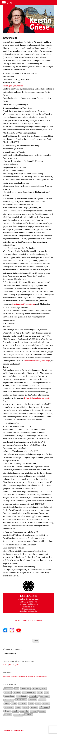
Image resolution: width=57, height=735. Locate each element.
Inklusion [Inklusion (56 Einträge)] (33, 700)
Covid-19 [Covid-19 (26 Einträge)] (7, 692)
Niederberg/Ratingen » (16, 665)
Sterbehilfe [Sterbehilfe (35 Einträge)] (24, 711)
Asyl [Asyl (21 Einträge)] (16, 688)
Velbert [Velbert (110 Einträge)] (8, 714)
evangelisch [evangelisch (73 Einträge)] (9, 696)
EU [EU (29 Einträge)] (47, 692)
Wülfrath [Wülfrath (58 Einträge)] (28, 715)
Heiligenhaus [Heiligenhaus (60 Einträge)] (20, 700)
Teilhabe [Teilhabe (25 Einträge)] (34, 711)
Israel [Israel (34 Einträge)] (14, 703)
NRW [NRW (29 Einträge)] (18, 707)
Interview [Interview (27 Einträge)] (42, 700)
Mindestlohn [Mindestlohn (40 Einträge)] (9, 707)
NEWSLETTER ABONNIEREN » (28, 620)
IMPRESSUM (8, 730)
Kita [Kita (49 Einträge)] (31, 703)
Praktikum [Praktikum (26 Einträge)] (34, 707)
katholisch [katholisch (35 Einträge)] (23, 703)
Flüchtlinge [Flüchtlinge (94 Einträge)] (22, 696)
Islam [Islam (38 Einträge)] (7, 703)
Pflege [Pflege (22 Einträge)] (25, 707)
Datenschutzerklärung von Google (37, 361)
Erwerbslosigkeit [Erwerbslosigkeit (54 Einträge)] (29, 692)
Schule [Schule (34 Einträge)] (15, 711)
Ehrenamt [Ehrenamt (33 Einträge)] (17, 692)
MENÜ (10, 3)
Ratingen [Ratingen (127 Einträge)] (44, 707)
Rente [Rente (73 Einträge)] (7, 711)
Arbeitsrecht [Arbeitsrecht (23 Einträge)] (8, 688)
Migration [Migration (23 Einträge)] (45, 703)
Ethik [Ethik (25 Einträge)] (40, 692)
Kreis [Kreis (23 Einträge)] (38, 703)
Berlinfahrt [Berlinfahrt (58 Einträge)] (25, 689)
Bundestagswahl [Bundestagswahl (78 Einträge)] (39, 689)
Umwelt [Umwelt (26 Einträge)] (42, 711)
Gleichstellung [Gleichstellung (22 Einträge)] (8, 700)
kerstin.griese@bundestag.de (14, 86)
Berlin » (5, 665)
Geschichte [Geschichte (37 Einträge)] (34, 696)
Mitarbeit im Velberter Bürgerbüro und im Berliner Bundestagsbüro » (25, 676)
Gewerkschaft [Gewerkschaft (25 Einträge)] (44, 696)
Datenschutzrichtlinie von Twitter (37, 398)
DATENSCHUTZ (20, 730)
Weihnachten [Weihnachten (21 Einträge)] (18, 715)
